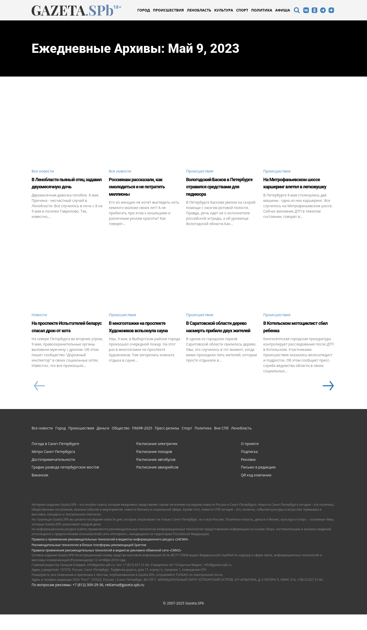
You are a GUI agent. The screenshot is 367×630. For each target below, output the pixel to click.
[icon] (297, 10)
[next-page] (327, 401)
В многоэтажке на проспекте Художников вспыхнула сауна (143, 338)
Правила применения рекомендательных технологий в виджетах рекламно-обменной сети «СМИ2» (106, 566)
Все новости (44, 171)
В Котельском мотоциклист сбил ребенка (290, 338)
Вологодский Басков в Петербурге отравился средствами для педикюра (218, 190)
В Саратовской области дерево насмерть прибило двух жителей (220, 338)
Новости (40, 323)
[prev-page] (39, 401)
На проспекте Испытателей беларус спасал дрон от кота (64, 338)
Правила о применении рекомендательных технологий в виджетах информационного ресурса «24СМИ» (110, 555)
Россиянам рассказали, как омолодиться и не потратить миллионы (143, 187)
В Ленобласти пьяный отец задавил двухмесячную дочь (64, 187)
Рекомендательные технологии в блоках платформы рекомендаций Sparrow (89, 560)
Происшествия (201, 171)
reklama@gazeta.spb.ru (124, 600)
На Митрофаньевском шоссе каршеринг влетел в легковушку (295, 187)
